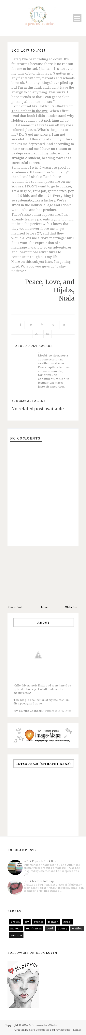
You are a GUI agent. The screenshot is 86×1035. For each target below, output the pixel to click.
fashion (53, 921)
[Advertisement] (43, 575)
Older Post (72, 607)
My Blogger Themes (68, 1029)
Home (44, 607)
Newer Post (14, 607)
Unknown (38, 352)
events (38, 921)
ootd (50, 928)
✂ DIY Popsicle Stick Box (40, 861)
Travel (15, 921)
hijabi (67, 921)
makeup (15, 928)
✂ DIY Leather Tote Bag (39, 881)
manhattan (34, 928)
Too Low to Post (28, 50)
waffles (77, 928)
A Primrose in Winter (56, 710)
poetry (62, 928)
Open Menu (77, 18)
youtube (16, 935)
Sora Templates (39, 1029)
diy (26, 921)
